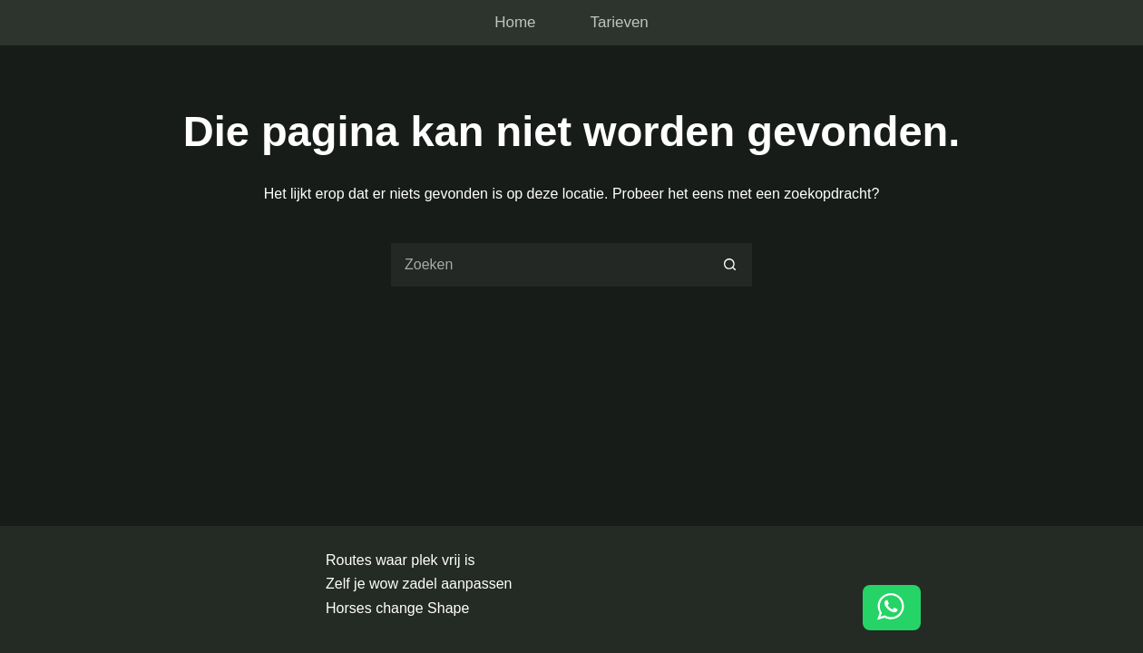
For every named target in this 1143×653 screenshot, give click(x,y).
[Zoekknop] (730, 265)
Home (514, 22)
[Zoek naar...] (549, 265)
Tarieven (620, 22)
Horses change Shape (397, 608)
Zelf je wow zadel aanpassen (419, 583)
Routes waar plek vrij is (400, 560)
